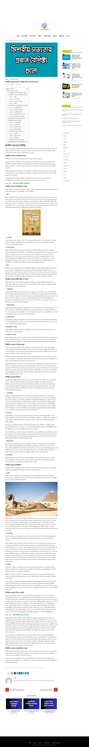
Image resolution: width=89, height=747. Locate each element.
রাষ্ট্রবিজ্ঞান (65, 178)
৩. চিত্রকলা (16, 138)
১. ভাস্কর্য (15, 133)
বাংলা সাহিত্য (24, 36)
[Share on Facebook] (15, 673)
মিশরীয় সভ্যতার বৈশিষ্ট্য (38, 667)
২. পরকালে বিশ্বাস (18, 110)
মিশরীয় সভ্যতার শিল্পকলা (16, 131)
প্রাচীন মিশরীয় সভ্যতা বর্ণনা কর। (21, 615)
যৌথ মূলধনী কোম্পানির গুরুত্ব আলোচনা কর (70, 118)
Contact (40, 742)
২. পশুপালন (16, 99)
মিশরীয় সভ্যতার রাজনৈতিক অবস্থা (18, 142)
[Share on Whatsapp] (23, 673)
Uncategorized (66, 133)
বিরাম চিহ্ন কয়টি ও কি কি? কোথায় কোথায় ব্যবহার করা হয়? (76, 86)
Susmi (11, 84)
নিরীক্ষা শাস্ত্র (61, 36)
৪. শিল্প (15, 103)
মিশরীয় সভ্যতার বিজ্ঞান (16, 120)
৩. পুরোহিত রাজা (17, 112)
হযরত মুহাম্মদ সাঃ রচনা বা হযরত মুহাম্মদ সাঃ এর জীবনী (77, 95)
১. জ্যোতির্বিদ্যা (17, 122)
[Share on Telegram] (26, 673)
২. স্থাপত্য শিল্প (17, 135)
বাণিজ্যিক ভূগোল (66, 154)
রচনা (64, 175)
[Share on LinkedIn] (21, 673)
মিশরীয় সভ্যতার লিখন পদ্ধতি (17, 140)
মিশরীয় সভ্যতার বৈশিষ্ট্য (12, 91)
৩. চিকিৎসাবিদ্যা (17, 127)
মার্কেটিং (64, 172)
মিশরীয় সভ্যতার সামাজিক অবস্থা (18, 93)
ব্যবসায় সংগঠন (66, 166)
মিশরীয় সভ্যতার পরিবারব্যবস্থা (17, 118)
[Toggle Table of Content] (26, 89)
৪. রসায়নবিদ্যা (17, 129)
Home (18, 36)
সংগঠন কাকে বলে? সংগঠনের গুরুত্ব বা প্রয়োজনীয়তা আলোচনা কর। (77, 77)
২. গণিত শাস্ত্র (16, 125)
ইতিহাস (39, 36)
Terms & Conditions (56, 742)
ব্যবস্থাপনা (55, 36)
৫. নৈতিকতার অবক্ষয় (18, 116)
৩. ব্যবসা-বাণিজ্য (17, 101)
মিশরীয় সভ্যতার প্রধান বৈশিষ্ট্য (27, 667)
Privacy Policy (47, 742)
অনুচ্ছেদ (64, 136)
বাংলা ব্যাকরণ (32, 36)
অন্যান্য (67, 36)
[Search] (72, 36)
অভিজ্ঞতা (65, 142)
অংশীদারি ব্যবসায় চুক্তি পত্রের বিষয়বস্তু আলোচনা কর (72, 125)
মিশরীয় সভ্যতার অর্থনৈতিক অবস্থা (18, 95)
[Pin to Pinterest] (19, 673)
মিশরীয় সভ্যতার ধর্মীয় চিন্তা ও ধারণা (19, 105)
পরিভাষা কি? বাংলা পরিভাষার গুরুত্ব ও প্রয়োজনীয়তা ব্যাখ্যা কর (77, 57)
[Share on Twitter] (17, 673)
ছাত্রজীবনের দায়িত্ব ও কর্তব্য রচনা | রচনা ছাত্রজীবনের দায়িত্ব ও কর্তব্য (76, 66)
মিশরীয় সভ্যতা (8, 667)
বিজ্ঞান (64, 163)
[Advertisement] (40, 9)
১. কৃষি (15, 97)
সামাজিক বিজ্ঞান (47, 36)
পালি (64, 151)
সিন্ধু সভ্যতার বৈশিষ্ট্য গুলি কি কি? (21, 183)
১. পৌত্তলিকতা (17, 108)
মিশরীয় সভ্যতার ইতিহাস (17, 667)
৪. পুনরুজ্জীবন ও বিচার (19, 114)
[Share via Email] (28, 673)
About (35, 742)
